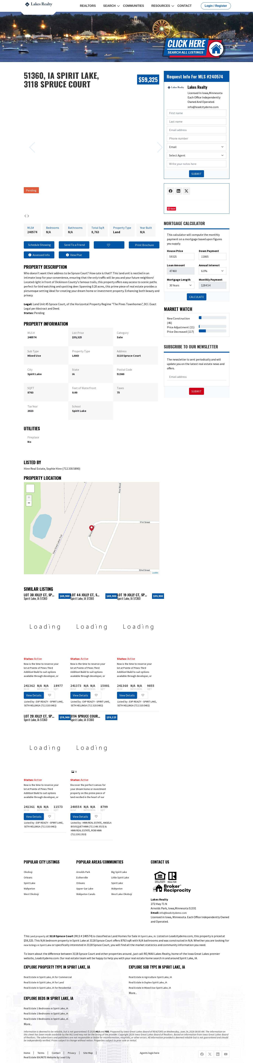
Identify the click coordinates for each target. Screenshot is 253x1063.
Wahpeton (29, 888)
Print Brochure (144, 245)
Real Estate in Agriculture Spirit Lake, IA (150, 977)
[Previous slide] (28, 141)
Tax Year (32, 406)
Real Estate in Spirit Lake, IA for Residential (47, 987)
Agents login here (149, 1053)
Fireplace (33, 437)
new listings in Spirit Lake (37, 945)
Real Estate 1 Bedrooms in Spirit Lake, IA (46, 1008)
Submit (196, 391)
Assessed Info (39, 255)
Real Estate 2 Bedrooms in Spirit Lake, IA (46, 1013)
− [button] (29, 503)
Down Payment (209, 251)
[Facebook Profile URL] (201, 1054)
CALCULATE (196, 297)
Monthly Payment (210, 279)
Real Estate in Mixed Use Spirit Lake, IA (150, 987)
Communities (133, 5)
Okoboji (28, 872)
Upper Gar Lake (84, 888)
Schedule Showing (39, 245)
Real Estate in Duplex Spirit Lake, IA (148, 982)
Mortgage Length (179, 279)
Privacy (72, 1053)
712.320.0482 (49, 705)
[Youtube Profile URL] (225, 1054)
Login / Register (216, 5)
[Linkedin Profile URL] (217, 1054)
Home (27, 1053)
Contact (184, 5)
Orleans (28, 877)
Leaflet (155, 573)
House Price (175, 251)
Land (116, 232)
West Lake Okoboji (121, 894)
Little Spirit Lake (120, 877)
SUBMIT (196, 174)
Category (122, 333)
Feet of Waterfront (84, 388)
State (75, 369)
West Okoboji (31, 894)
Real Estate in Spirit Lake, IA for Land (44, 982)
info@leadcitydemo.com (203, 107)
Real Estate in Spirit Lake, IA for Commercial (48, 977)
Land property (38, 936)
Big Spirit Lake (119, 872)
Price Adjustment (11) (180, 327)
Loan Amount (176, 265)
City (29, 369)
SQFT (30, 388)
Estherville (82, 877)
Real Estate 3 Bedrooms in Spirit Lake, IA (46, 1018)
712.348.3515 (97, 826)
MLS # (31, 333)
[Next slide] (155, 141)
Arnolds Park (83, 872)
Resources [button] (160, 5)
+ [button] (29, 498)
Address (122, 351)
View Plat (74, 255)
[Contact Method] (196, 146)
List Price (78, 333)
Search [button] (109, 5)
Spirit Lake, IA (148, 936)
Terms (41, 1053)
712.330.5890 (71, 468)
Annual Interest (209, 265)
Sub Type (33, 351)
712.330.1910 (78, 834)
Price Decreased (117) (180, 331)
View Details (33, 695)
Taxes (120, 388)
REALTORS (88, 5)
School (76, 406)
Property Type (81, 351)
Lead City (65, 1057)
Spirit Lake (29, 883)
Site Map (88, 1053)
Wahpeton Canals (85, 894)
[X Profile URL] (209, 1054)
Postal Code (124, 369)
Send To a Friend (74, 245)
